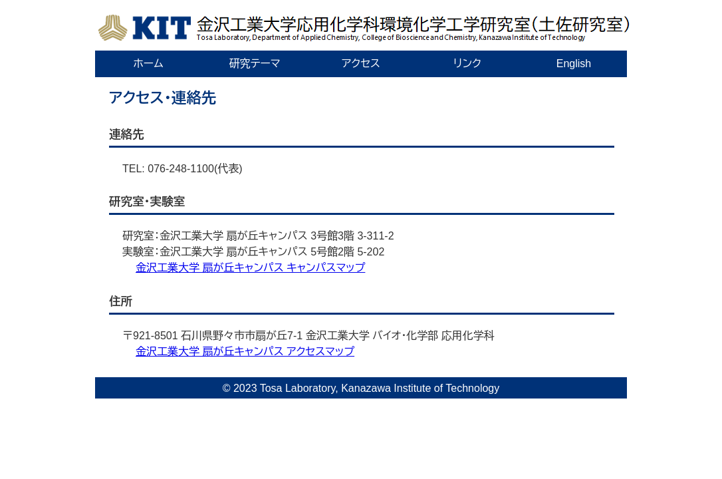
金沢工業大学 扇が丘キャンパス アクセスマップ (245, 351)
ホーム (148, 63)
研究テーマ (254, 63)
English (573, 63)
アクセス (361, 63)
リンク (467, 63)
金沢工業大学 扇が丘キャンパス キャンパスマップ (250, 267)
